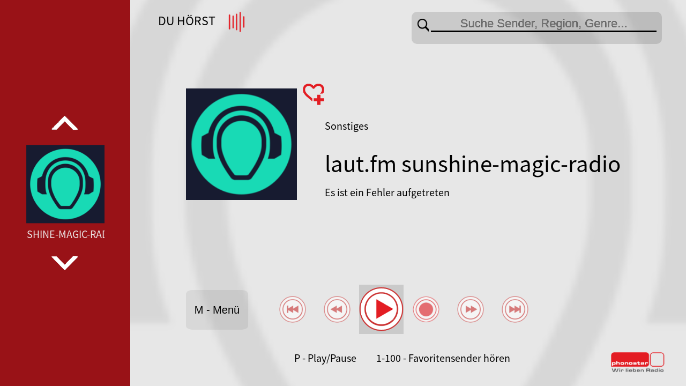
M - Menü (217, 310)
